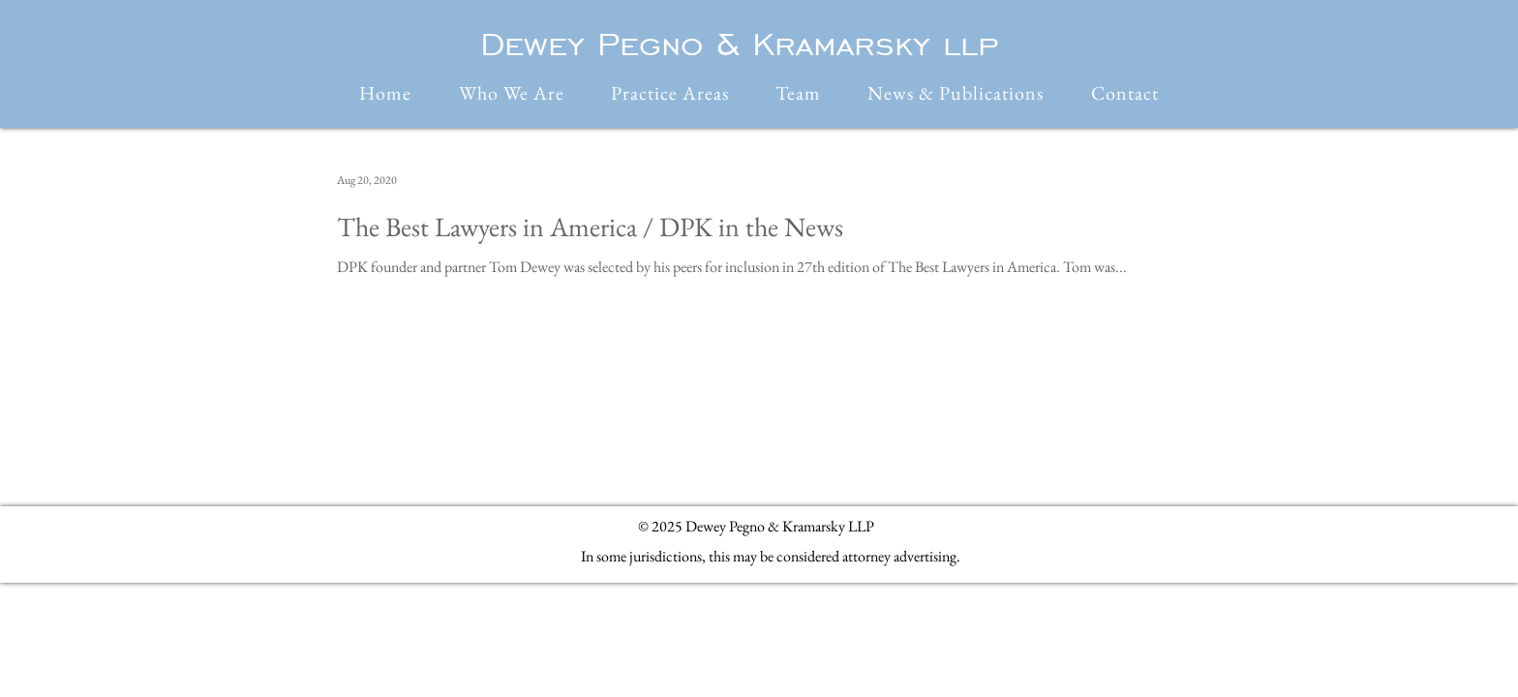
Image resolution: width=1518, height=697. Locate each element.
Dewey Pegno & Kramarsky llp (739, 43)
